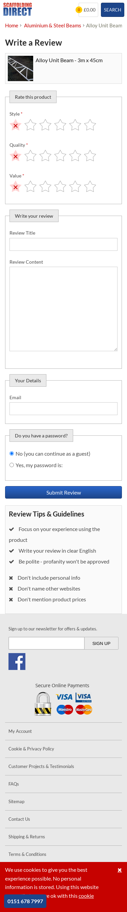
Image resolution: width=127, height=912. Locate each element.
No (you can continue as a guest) (53, 453)
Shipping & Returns (26, 836)
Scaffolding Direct (17, 10)
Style (16, 114)
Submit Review (63, 492)
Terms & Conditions (27, 854)
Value (16, 175)
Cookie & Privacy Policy (31, 748)
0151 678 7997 (25, 901)
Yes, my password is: (39, 465)
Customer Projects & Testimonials (41, 766)
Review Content (26, 262)
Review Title (22, 233)
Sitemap (16, 801)
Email (15, 397)
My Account (20, 731)
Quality (18, 145)
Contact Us (19, 819)
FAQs (13, 784)
